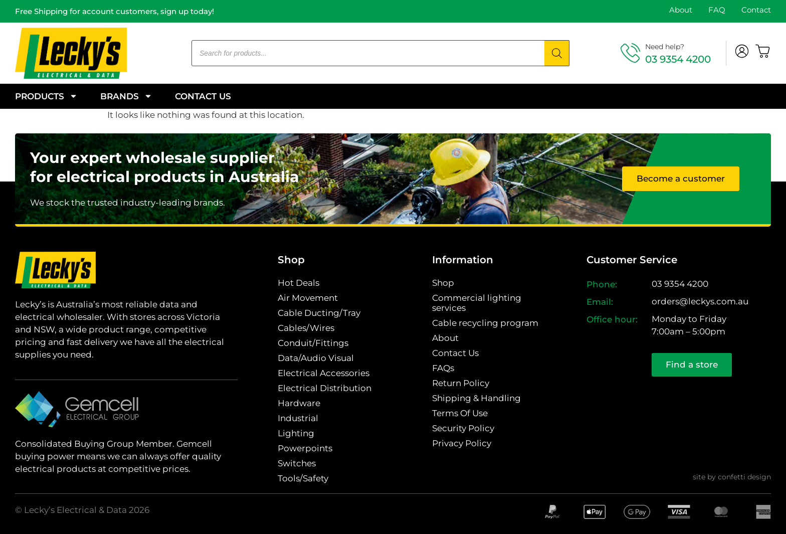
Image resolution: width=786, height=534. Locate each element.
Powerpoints (305, 448)
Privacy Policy (461, 443)
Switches (297, 463)
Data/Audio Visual (316, 358)
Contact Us (203, 96)
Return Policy (460, 383)
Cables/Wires (306, 328)
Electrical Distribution (324, 388)
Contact (756, 10)
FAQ (716, 10)
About (680, 10)
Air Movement (308, 298)
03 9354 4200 (678, 59)
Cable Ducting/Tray (319, 313)
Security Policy (463, 428)
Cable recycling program (485, 323)
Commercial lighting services (476, 303)
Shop (443, 283)
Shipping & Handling (476, 398)
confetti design (744, 476)
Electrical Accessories (323, 373)
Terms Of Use (460, 413)
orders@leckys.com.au (700, 301)
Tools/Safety (303, 478)
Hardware (299, 403)
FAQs (443, 368)
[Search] (556, 53)
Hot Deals (298, 283)
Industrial (298, 418)
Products (46, 96)
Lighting (296, 433)
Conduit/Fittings (313, 343)
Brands (126, 96)
